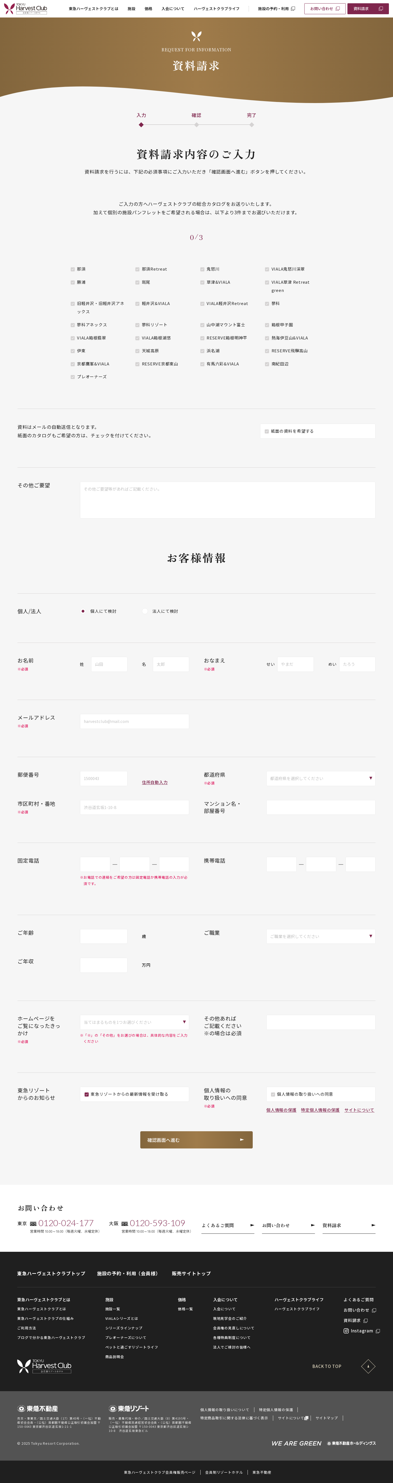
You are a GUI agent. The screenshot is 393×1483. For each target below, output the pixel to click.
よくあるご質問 (227, 1225)
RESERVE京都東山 (160, 364)
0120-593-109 (157, 1223)
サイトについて (359, 1110)
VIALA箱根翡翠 (91, 338)
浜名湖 (213, 350)
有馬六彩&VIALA (223, 364)
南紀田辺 (280, 364)
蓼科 (276, 303)
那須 (81, 269)
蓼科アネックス (92, 324)
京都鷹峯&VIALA (93, 364)
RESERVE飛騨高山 (290, 350)
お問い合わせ (321, 8)
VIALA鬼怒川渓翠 (288, 269)
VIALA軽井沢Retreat (227, 303)
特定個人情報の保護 (320, 1110)
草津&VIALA (218, 282)
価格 (148, 8)
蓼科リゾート (155, 324)
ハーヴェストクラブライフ (217, 8)
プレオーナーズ (92, 376)
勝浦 (81, 282)
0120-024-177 (66, 1223)
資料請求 (361, 8)
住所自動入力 (155, 782)
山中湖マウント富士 (226, 324)
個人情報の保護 (281, 1110)
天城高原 (150, 350)
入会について (173, 8)
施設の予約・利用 (273, 8)
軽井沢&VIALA (156, 303)
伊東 (81, 350)
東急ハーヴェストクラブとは (93, 8)
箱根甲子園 (282, 324)
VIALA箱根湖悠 (156, 338)
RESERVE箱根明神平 (227, 338)
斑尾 (146, 282)
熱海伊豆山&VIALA (290, 338)
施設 (131, 8)
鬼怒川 (213, 269)
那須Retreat (154, 269)
